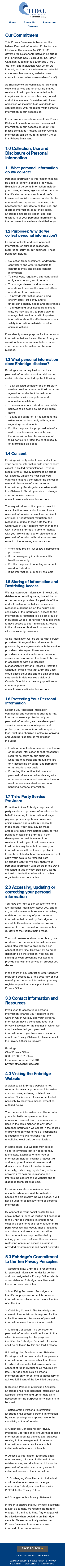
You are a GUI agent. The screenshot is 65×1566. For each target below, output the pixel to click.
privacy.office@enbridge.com (32, 499)
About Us (29, 23)
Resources (49, 23)
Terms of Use (47, 1564)
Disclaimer (30, 1564)
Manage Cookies (18, 1561)
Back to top (33, 1548)
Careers (33, 26)
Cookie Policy (37, 1561)
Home (12, 23)
